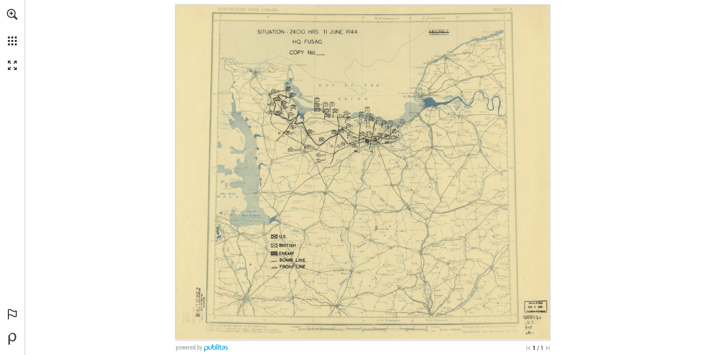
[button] (12, 14)
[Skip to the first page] (528, 348)
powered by (189, 347)
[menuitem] (12, 27)
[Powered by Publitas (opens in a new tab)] (12, 338)
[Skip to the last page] (548, 348)
